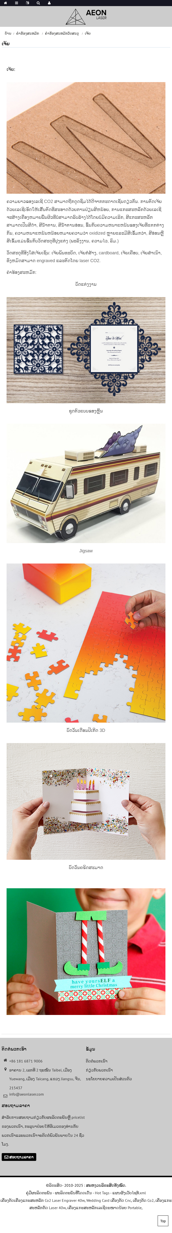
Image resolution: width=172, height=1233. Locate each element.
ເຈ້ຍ (88, 33)
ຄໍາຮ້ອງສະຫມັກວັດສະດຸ (62, 33)
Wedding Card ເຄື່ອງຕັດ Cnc (108, 1200)
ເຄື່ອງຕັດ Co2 (143, 1200)
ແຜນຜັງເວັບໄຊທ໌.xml (129, 1192)
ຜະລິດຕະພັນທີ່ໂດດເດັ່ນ (73, 1192)
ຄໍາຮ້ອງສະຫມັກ (27, 33)
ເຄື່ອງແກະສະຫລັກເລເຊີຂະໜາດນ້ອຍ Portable (104, 1207)
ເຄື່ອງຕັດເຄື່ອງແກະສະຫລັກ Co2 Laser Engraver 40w (42, 1200)
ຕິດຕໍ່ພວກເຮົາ (97, 1061)
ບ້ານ (8, 33)
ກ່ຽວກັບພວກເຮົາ (99, 1070)
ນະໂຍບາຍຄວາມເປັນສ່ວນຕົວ (109, 1078)
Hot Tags (102, 1192)
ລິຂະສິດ (55, 1185)
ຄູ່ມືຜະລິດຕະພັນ (39, 1192)
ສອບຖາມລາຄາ (21, 1157)
